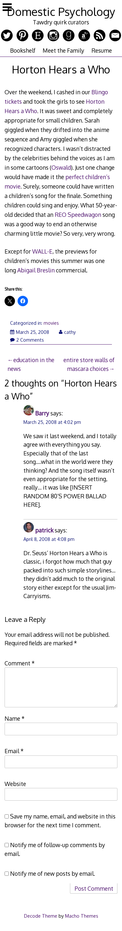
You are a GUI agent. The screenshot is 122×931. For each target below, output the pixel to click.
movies (51, 323)
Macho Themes (81, 916)
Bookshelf (22, 50)
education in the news (30, 364)
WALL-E (42, 251)
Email (14, 750)
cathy (67, 332)
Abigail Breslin (36, 270)
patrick (44, 530)
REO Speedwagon (78, 214)
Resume (101, 50)
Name (15, 718)
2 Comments (27, 340)
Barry (42, 413)
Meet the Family (63, 50)
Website (15, 783)
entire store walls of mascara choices (89, 364)
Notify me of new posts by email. (52, 873)
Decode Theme (40, 916)
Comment (20, 663)
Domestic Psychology (61, 12)
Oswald (61, 167)
